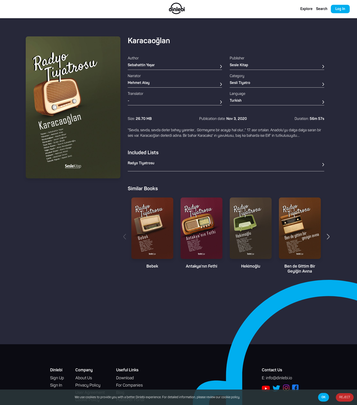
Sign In (56, 385)
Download (125, 378)
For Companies (129, 385)
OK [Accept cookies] (323, 397)
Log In (340, 9)
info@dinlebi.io (279, 378)
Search (321, 9)
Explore (306, 9)
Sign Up (57, 378)
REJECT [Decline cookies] (344, 397)
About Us (83, 378)
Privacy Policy (87, 385)
